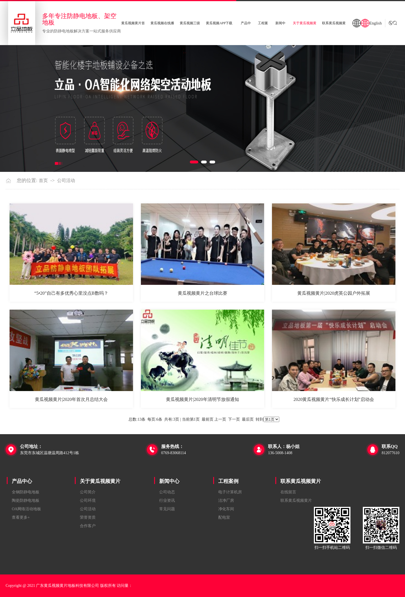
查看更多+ (21, 517)
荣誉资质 (88, 517)
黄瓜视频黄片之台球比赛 (202, 293)
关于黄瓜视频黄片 (100, 481)
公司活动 (66, 180)
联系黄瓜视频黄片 (300, 481)
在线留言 (288, 492)
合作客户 (88, 526)
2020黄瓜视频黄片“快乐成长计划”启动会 (333, 399)
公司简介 (88, 492)
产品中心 (22, 481)
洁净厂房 (226, 500)
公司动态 (167, 492)
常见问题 (167, 509)
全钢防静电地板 (25, 492)
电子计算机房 (230, 492)
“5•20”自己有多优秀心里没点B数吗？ (71, 293)
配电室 (224, 517)
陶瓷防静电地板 (25, 500)
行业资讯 (167, 500)
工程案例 (228, 481)
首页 (43, 180)
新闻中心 (169, 481)
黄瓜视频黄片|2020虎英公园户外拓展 (333, 293)
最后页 (248, 419)
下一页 (234, 419)
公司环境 (88, 500)
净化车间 (226, 509)
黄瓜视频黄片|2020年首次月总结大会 (71, 399)
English (375, 23)
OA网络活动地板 (26, 509)
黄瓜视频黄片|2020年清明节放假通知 (202, 399)
